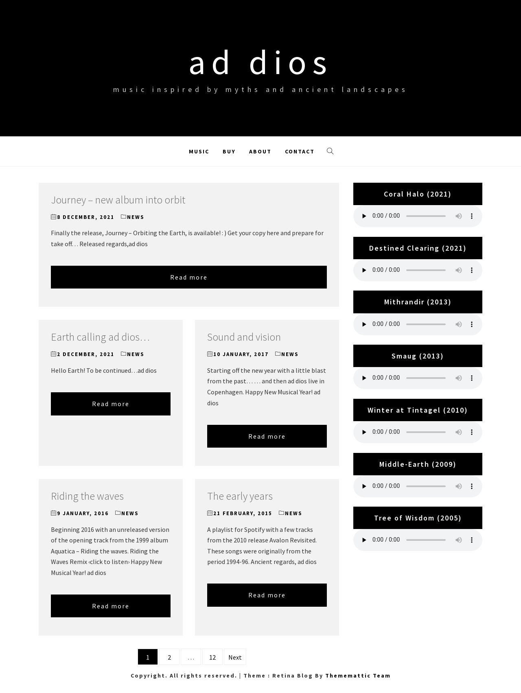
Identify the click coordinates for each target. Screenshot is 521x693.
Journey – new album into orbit (118, 199)
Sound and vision (244, 336)
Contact (300, 151)
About (260, 151)
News (135, 217)
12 (212, 657)
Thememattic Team (358, 675)
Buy (229, 151)
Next (235, 657)
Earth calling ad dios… (100, 336)
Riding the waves (87, 496)
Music (199, 151)
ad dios (260, 61)
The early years (240, 496)
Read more (189, 277)
